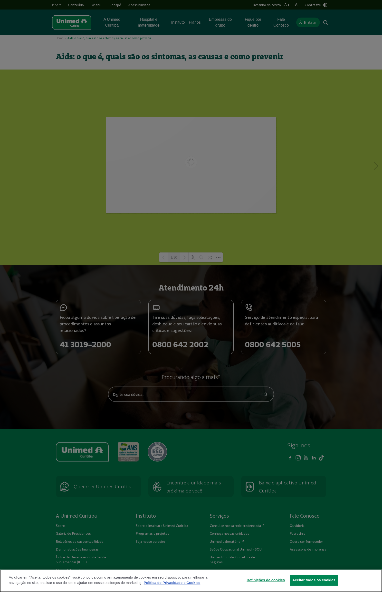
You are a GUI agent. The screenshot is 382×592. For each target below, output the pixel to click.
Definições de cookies (266, 580)
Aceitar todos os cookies (313, 580)
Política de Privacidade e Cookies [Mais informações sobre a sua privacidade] (172, 583)
